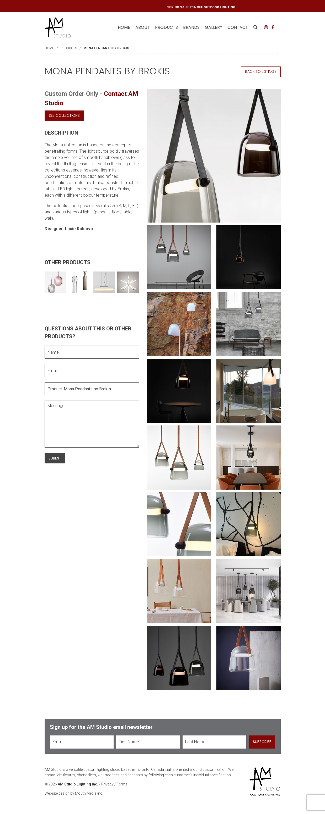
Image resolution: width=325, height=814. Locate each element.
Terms (122, 784)
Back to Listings (260, 71)
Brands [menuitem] (191, 27)
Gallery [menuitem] (213, 27)
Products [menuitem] (166, 27)
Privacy (107, 784)
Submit (55, 458)
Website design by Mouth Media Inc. (74, 793)
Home (124, 27)
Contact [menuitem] (237, 27)
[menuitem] (124, 27)
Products (69, 48)
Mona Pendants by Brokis (106, 48)
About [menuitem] (142, 27)
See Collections (64, 115)
